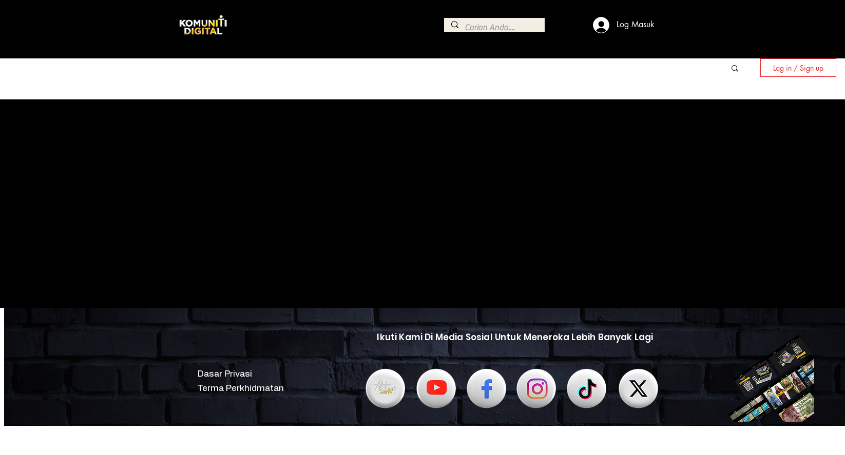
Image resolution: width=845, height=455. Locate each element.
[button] (735, 69)
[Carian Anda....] (494, 27)
